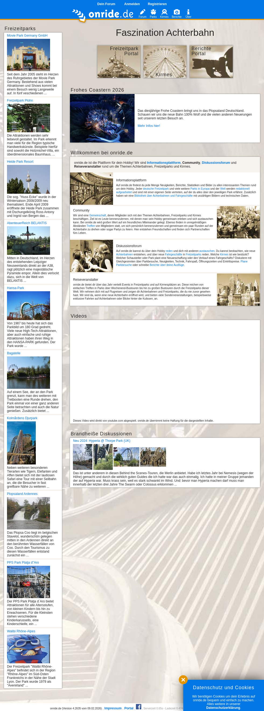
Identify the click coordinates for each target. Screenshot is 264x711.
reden (169, 250)
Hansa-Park (15, 288)
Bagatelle (13, 353)
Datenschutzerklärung (223, 708)
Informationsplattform (164, 163)
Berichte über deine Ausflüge (167, 264)
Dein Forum (106, 4)
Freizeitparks (193, 254)
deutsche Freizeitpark (156, 188)
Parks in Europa (200, 188)
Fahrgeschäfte (173, 254)
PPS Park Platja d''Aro (23, 562)
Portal (128, 708)
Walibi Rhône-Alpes (21, 631)
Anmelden (132, 4)
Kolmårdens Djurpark (22, 418)
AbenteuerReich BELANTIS (27, 223)
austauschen (207, 250)
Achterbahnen (124, 254)
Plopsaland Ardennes (22, 494)
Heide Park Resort (20, 162)
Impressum (113, 708)
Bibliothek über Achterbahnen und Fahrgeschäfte (163, 195)
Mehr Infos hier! (149, 126)
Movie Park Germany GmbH (27, 35)
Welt (223, 188)
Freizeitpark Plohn (20, 100)
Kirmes (224, 254)
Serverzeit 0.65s (153, 708)
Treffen (91, 225)
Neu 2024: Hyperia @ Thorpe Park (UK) (101, 441)
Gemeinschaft (97, 215)
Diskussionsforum (216, 163)
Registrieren (157, 4)
